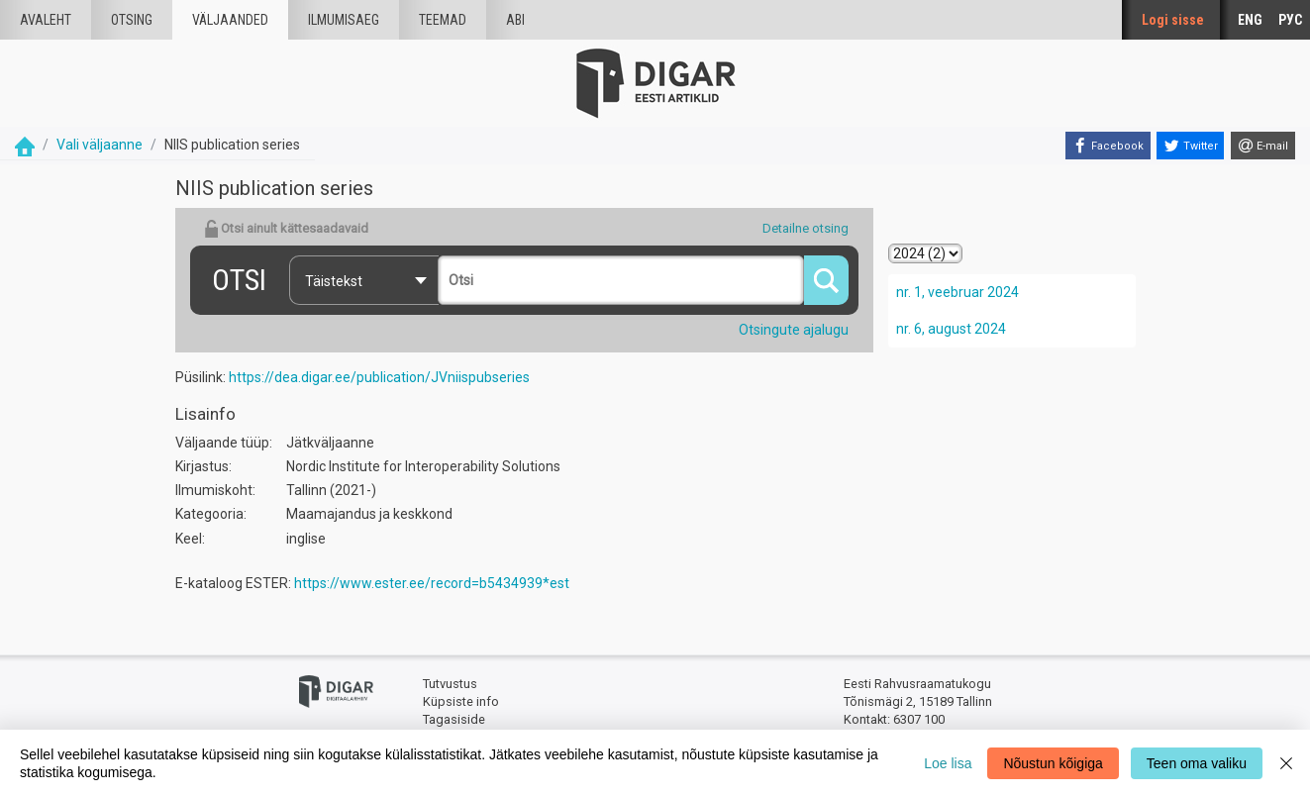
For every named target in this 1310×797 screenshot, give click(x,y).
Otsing (131, 20)
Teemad (442, 20)
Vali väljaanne (99, 144)
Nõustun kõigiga (1052, 763)
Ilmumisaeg (343, 20)
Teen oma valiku (1197, 763)
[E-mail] (1263, 145)
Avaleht (45, 20)
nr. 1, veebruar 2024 (957, 292)
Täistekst (333, 281)
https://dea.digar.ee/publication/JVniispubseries (379, 377)
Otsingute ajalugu (794, 330)
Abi (515, 20)
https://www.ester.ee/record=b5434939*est (431, 583)
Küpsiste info (461, 701)
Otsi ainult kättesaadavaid (286, 229)
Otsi (239, 279)
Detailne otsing (805, 228)
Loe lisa (947, 763)
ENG (1250, 20)
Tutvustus (450, 683)
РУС (1290, 20)
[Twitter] (1190, 145)
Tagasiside (454, 719)
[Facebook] (1108, 145)
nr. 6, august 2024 (951, 329)
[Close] (1286, 763)
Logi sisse (1173, 20)
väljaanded (230, 20)
